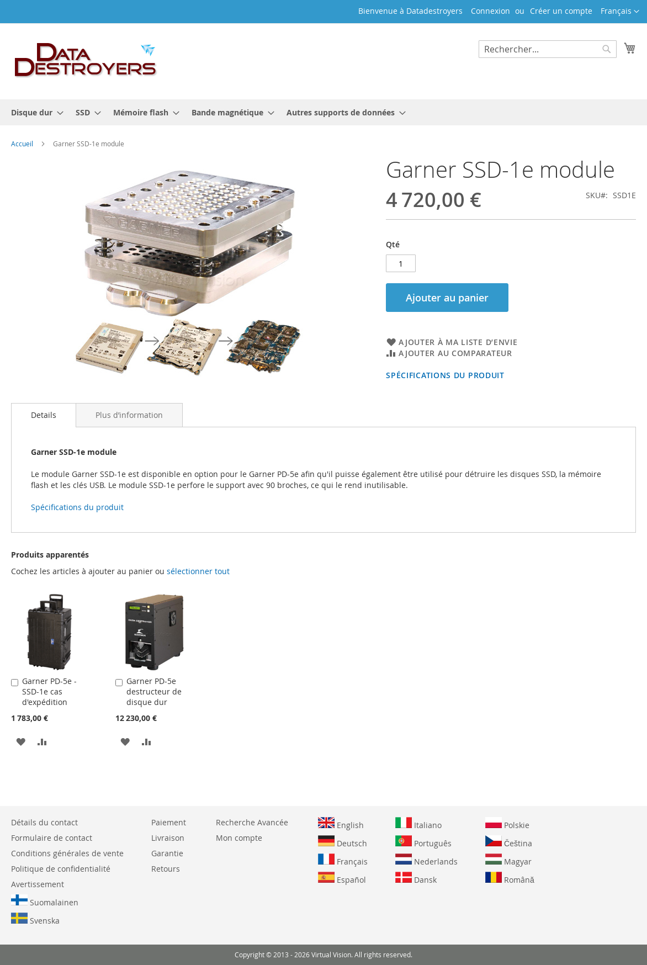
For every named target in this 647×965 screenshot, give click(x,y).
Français (343, 860)
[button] (620, 12)
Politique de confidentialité (60, 868)
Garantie (167, 853)
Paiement (168, 822)
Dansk (416, 878)
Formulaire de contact (51, 838)
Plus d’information (129, 415)
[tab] (43, 415)
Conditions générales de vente (67, 853)
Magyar (508, 860)
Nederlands (426, 860)
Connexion (490, 11)
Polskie (507, 823)
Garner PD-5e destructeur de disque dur (154, 691)
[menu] (323, 112)
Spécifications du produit (445, 375)
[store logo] (86, 61)
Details (43, 415)
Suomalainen (44, 901)
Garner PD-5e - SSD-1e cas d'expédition (49, 691)
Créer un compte (561, 11)
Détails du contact (44, 822)
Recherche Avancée (252, 822)
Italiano (418, 823)
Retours (165, 868)
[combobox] (548, 49)
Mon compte (239, 838)
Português (423, 842)
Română (509, 878)
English (341, 823)
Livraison (167, 838)
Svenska (35, 919)
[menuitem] (33, 112)
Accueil (22, 143)
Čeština (508, 842)
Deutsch (342, 842)
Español (342, 878)
